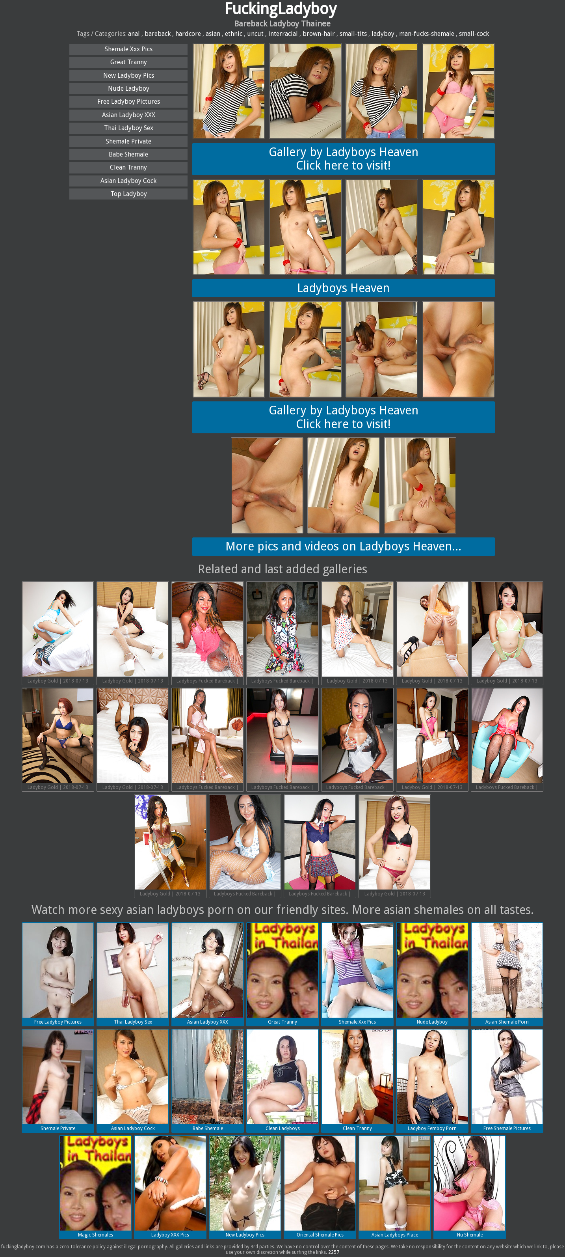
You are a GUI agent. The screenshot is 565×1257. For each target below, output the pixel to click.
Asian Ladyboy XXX (128, 115)
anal (134, 33)
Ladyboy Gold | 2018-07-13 (57, 633)
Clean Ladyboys (282, 1080)
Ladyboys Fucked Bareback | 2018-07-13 (207, 633)
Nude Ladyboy (128, 88)
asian (213, 33)
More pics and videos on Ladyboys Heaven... (343, 546)
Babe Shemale (128, 154)
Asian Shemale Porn (507, 974)
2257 (333, 1252)
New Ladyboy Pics (128, 75)
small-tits (353, 33)
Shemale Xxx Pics (128, 49)
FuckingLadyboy (280, 9)
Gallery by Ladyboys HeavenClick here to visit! (343, 159)
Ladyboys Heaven (343, 288)
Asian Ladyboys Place (394, 1187)
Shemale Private (128, 141)
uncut (255, 33)
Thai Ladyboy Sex (128, 128)
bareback (158, 33)
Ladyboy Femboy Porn (432, 1080)
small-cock (474, 33)
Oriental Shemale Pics (319, 1187)
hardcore (188, 33)
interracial (283, 33)
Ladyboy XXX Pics (170, 1187)
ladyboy (383, 33)
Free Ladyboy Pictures (128, 101)
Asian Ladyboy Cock (128, 181)
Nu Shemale (469, 1187)
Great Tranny (128, 62)
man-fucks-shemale (426, 33)
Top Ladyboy (128, 194)
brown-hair (319, 33)
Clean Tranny (128, 167)
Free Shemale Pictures (507, 1080)
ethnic (233, 33)
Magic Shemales (95, 1187)
